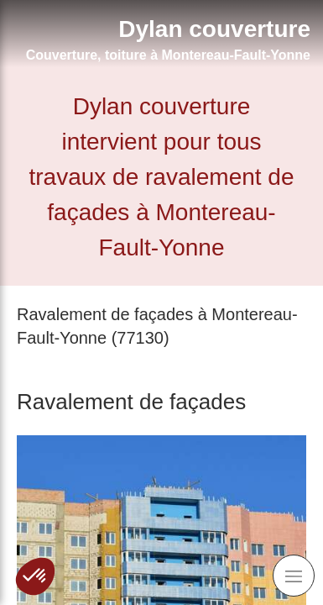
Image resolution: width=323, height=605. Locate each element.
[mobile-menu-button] (294, 576)
